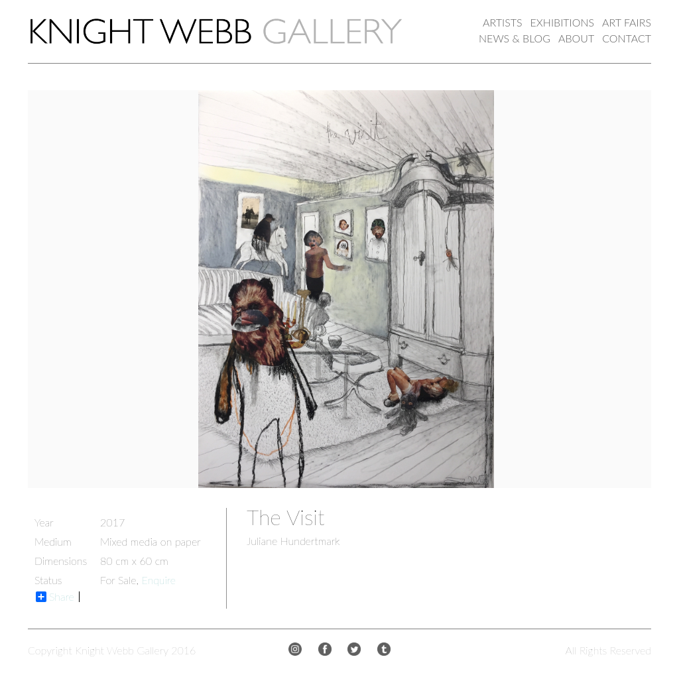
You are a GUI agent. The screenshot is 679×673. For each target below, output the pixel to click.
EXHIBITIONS (562, 22)
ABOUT (576, 38)
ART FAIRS (626, 22)
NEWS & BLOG (514, 38)
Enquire (158, 580)
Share (55, 596)
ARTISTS (502, 22)
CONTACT (626, 38)
